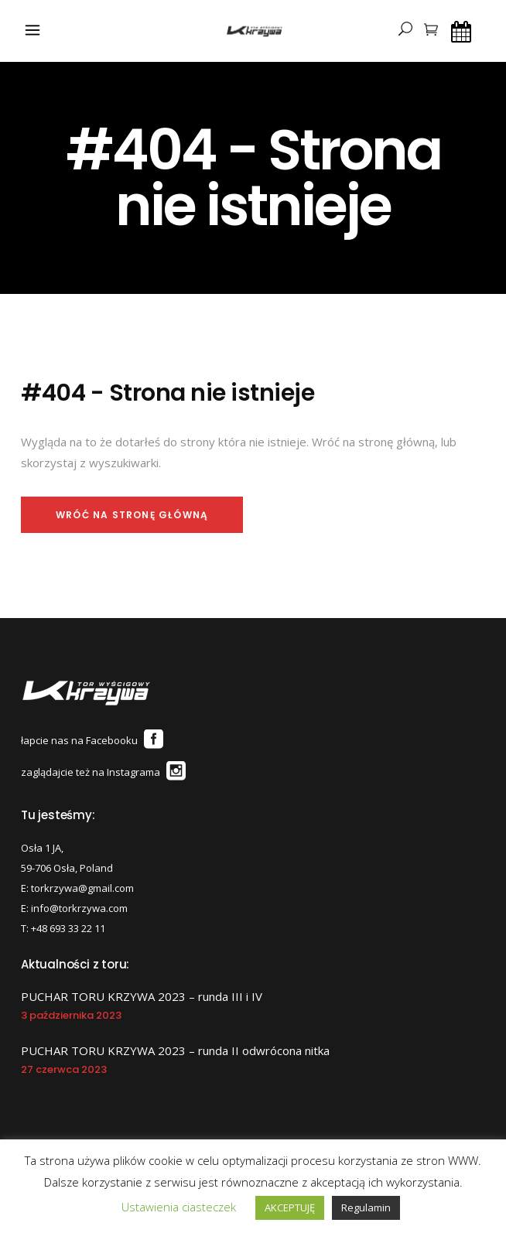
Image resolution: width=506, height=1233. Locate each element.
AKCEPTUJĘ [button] (290, 1207)
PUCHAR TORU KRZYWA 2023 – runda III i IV (141, 996)
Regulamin (366, 1207)
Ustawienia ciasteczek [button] (178, 1206)
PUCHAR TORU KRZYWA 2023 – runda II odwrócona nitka (175, 1050)
